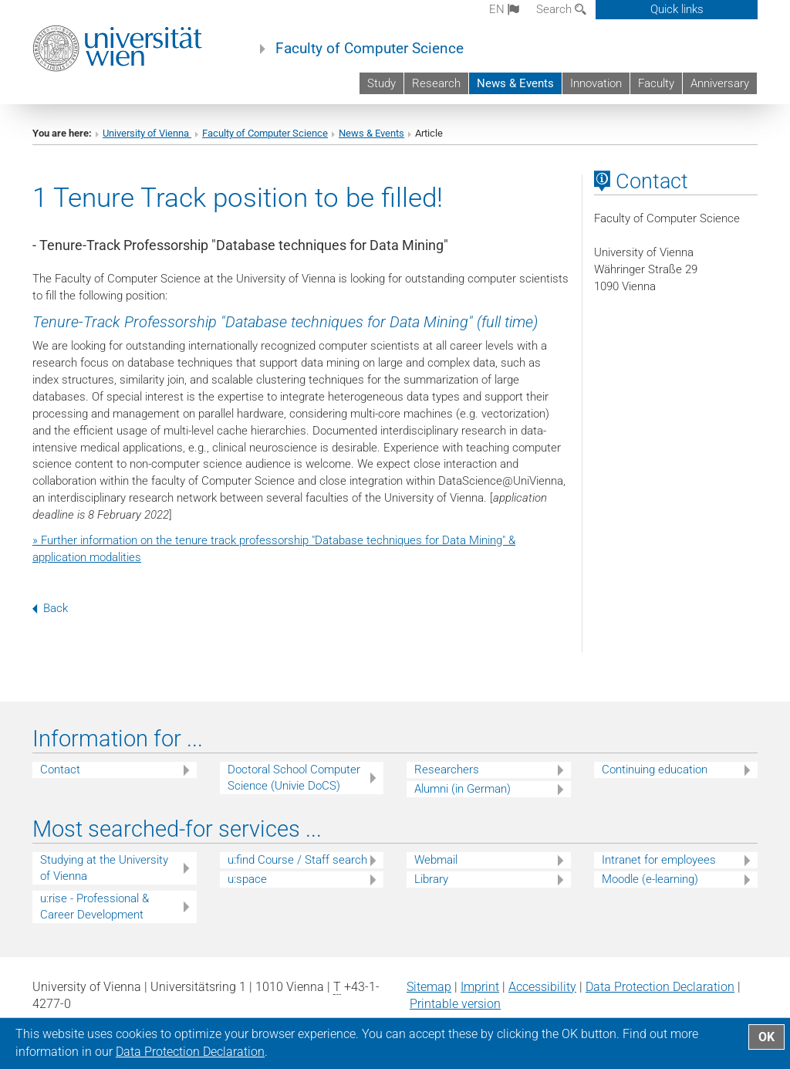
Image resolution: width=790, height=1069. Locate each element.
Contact (60, 769)
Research (436, 83)
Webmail (435, 860)
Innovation (596, 83)
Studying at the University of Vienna (104, 868)
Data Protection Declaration (660, 986)
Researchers (446, 769)
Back (50, 608)
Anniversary (719, 83)
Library (431, 879)
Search (561, 9)
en (504, 9)
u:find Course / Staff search (297, 860)
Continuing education (654, 769)
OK (766, 1037)
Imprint (480, 986)
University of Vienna (147, 133)
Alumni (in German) (462, 789)
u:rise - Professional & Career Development (94, 906)
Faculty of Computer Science (369, 48)
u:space (247, 879)
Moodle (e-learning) (650, 879)
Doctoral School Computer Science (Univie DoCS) (294, 778)
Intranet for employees (659, 860)
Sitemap (429, 986)
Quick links (677, 9)
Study (381, 83)
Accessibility (542, 986)
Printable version (455, 1003)
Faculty (656, 83)
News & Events (515, 83)
